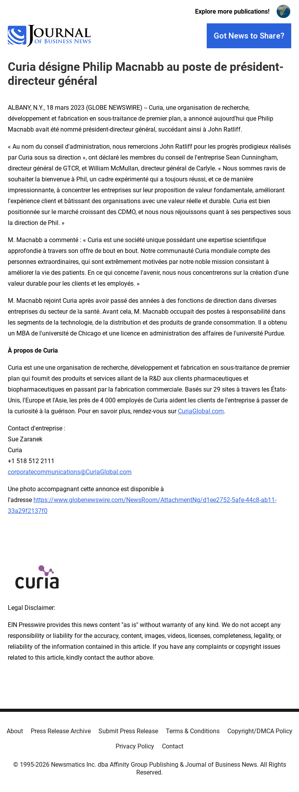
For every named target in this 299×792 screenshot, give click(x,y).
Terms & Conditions (193, 731)
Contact (172, 746)
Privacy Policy (135, 746)
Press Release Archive (61, 731)
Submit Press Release (128, 731)
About (15, 731)
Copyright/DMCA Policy (259, 731)
